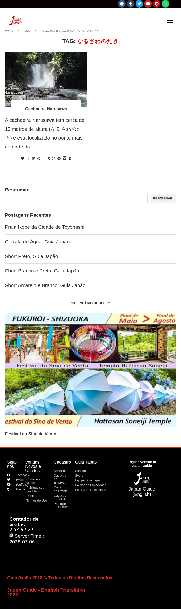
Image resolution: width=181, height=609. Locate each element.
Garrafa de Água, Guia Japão (37, 241)
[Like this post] (22, 158)
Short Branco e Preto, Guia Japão (42, 270)
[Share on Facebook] (29, 158)
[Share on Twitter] (33, 158)
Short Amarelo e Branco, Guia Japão (45, 285)
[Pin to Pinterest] (38, 158)
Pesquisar (17, 189)
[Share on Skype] (70, 158)
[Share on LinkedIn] (44, 158)
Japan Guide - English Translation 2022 (47, 592)
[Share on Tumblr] (49, 158)
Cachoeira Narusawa (46, 108)
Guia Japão (86, 462)
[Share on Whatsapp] (53, 158)
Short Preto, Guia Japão (31, 256)
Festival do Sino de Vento (30, 433)
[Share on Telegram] (59, 158)
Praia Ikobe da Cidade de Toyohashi (44, 227)
